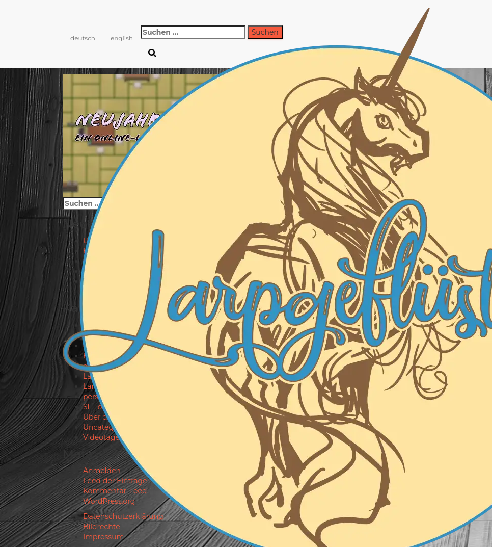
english (122, 38)
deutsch (82, 38)
